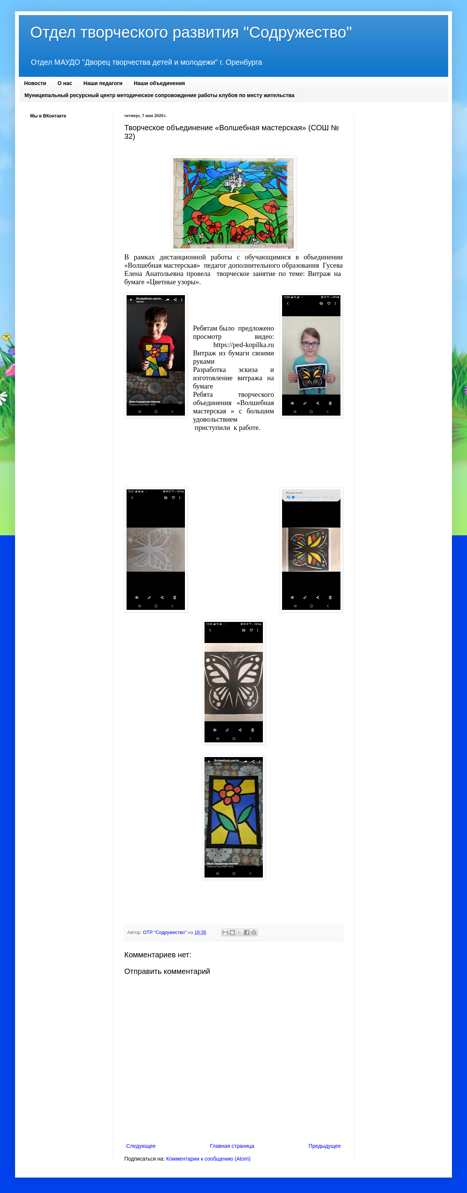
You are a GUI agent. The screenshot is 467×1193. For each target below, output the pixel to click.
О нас (65, 83)
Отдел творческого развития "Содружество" (191, 32)
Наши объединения (159, 83)
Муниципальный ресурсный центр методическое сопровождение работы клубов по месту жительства (159, 95)
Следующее (141, 1146)
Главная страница (232, 1146)
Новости (35, 83)
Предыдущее (324, 1146)
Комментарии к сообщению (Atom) (208, 1159)
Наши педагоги (103, 83)
